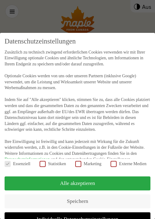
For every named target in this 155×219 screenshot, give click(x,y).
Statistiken (53, 156)
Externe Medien (128, 156)
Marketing (88, 156)
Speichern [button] (77, 194)
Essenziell (17, 156)
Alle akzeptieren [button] (77, 176)
